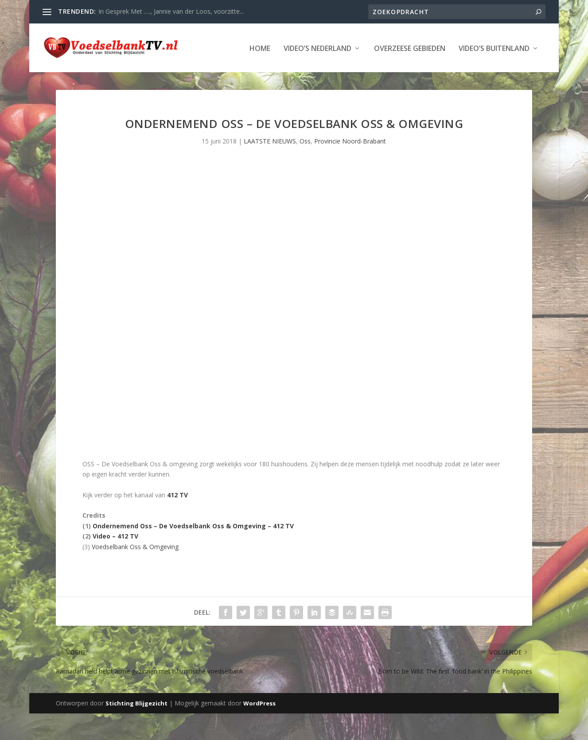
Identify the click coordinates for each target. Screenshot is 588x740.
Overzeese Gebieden (209, 75)
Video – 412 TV (115, 562)
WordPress (259, 730)
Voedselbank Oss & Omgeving (135, 573)
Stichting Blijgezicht (136, 730)
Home (59, 75)
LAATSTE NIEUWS (270, 167)
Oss (305, 167)
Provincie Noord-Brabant (350, 167)
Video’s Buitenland (293, 75)
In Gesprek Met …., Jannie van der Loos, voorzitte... (171, 11)
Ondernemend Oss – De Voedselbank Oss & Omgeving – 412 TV (193, 552)
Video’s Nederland (117, 75)
